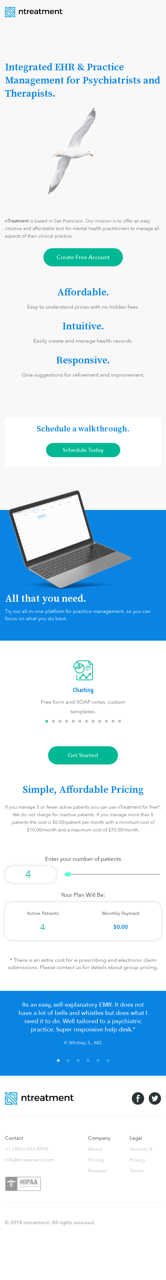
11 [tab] (113, 721)
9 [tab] (99, 721)
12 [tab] (119, 721)
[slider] (112, 874)
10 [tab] (106, 721)
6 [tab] (80, 721)
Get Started (83, 755)
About (95, 1149)
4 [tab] (66, 721)
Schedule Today (83, 450)
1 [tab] (46, 721)
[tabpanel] (83, 688)
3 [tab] (60, 721)
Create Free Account (83, 257)
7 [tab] (86, 721)
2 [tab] (53, 721)
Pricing (96, 1160)
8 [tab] (93, 721)
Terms (136, 1170)
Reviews (97, 1170)
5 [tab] (73, 721)
